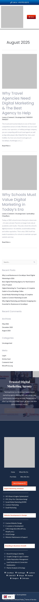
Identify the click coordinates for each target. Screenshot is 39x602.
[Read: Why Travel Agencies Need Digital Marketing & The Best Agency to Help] (19, 71)
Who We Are (24, 477)
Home (13, 472)
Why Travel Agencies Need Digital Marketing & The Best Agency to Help (18, 103)
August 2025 (6, 331)
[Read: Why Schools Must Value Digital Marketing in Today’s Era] (19, 172)
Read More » (6, 145)
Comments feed (7, 362)
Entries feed (6, 359)
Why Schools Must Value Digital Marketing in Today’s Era (19, 202)
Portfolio (13, 477)
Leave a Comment (8, 117)
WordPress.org (7, 366)
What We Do (23, 472)
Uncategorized (20, 117)
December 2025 (7, 327)
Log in (4, 355)
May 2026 (5, 324)
